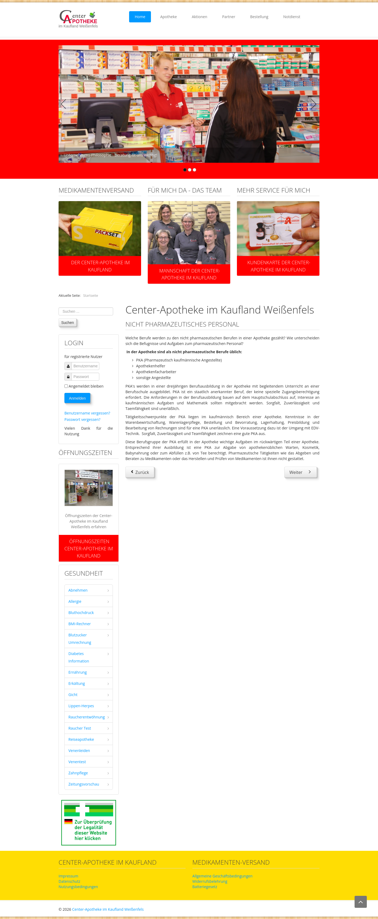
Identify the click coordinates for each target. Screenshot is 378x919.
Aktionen (199, 16)
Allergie (74, 601)
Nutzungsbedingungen (78, 886)
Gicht (72, 694)
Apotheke (168, 16)
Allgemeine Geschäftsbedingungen (222, 876)
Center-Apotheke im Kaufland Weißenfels (108, 909)
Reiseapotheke (81, 739)
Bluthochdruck (81, 612)
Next (312, 104)
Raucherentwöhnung (86, 716)
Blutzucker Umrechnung (79, 638)
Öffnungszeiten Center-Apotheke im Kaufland (88, 548)
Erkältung (76, 683)
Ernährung (77, 672)
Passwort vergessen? (82, 419)
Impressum (68, 876)
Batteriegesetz (204, 886)
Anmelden (77, 398)
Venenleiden (79, 750)
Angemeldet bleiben (86, 386)
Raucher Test (79, 728)
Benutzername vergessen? (87, 413)
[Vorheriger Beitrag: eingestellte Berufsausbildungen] (139, 472)
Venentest (77, 761)
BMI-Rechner (79, 623)
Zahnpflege (78, 772)
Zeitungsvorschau (83, 784)
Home (140, 16)
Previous (65, 104)
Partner (228, 16)
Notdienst (291, 16)
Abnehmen (78, 590)
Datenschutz (69, 881)
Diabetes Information (78, 657)
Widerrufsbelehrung (209, 881)
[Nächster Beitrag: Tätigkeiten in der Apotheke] (300, 472)
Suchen (67, 322)
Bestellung (259, 16)
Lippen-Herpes (81, 705)
